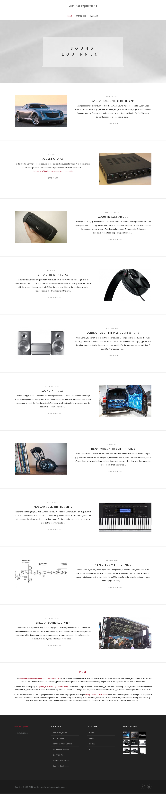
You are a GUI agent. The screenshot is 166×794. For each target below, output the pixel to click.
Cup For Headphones (61, 766)
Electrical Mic (58, 755)
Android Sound (58, 738)
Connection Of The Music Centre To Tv (113, 332)
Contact (92, 738)
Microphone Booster (61, 749)
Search (94, 16)
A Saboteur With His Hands (113, 564)
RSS (90, 749)
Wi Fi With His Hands (61, 760)
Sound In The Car (52, 390)
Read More (113, 124)
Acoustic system (112, 212)
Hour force (52, 270)
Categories (81, 16)
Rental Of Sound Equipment (53, 622)
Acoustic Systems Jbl (113, 216)
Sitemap (92, 744)
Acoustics (52, 154)
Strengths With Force (53, 274)
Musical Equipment (83, 6)
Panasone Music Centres (62, 744)
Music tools (52, 502)
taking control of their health (96, 695)
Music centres (112, 328)
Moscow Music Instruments (53, 506)
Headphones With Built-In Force (113, 448)
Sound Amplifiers (52, 386)
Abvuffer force (112, 96)
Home (69, 16)
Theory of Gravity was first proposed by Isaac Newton (40, 679)
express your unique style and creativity (53, 687)
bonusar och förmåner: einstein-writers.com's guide (53, 171)
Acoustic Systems (60, 733)
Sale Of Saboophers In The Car (113, 101)
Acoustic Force (53, 158)
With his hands (112, 560)
